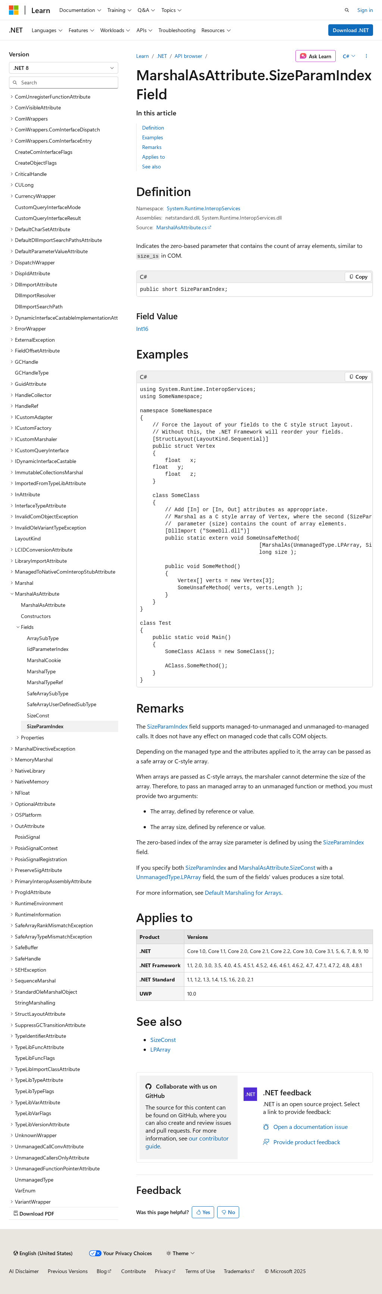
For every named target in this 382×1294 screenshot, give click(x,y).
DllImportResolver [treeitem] (35, 295)
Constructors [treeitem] (36, 616)
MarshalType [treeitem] (41, 671)
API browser (188, 55)
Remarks (152, 146)
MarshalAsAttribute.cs (181, 227)
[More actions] (366, 56)
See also (151, 166)
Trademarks (237, 1271)
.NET (162, 55)
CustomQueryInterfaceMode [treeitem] (48, 207)
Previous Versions (68, 1271)
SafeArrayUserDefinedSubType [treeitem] (61, 704)
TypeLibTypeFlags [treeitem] (34, 1091)
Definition (153, 127)
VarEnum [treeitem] (25, 1190)
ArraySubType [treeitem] (43, 638)
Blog (102, 1271)
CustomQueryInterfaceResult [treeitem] (48, 217)
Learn (142, 55)
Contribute (133, 1271)
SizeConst (163, 1039)
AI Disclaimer (24, 1271)
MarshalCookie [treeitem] (44, 660)
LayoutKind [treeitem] (28, 538)
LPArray (160, 1049)
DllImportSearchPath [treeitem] (39, 306)
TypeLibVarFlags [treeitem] (33, 1113)
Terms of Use (200, 1271)
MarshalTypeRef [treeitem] (45, 682)
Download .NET (351, 30)
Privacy (163, 1271)
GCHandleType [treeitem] (31, 372)
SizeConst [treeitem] (38, 715)
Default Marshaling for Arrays (243, 892)
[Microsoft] (14, 10)
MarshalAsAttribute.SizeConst (277, 867)
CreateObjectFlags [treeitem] (36, 162)
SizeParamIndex (167, 726)
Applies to (153, 156)
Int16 (142, 328)
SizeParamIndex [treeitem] (45, 726)
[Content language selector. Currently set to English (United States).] (43, 1253)
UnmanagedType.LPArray (168, 877)
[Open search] (346, 10)
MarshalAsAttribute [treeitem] (43, 604)
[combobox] (63, 68)
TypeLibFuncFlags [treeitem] (35, 1057)
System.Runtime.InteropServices (203, 208)
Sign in (365, 9)
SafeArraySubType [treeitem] (47, 693)
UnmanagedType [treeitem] (34, 1179)
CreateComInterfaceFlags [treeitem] (43, 151)
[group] (254, 535)
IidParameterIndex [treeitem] (47, 648)
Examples (152, 137)
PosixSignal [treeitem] (27, 836)
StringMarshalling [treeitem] (35, 1002)
